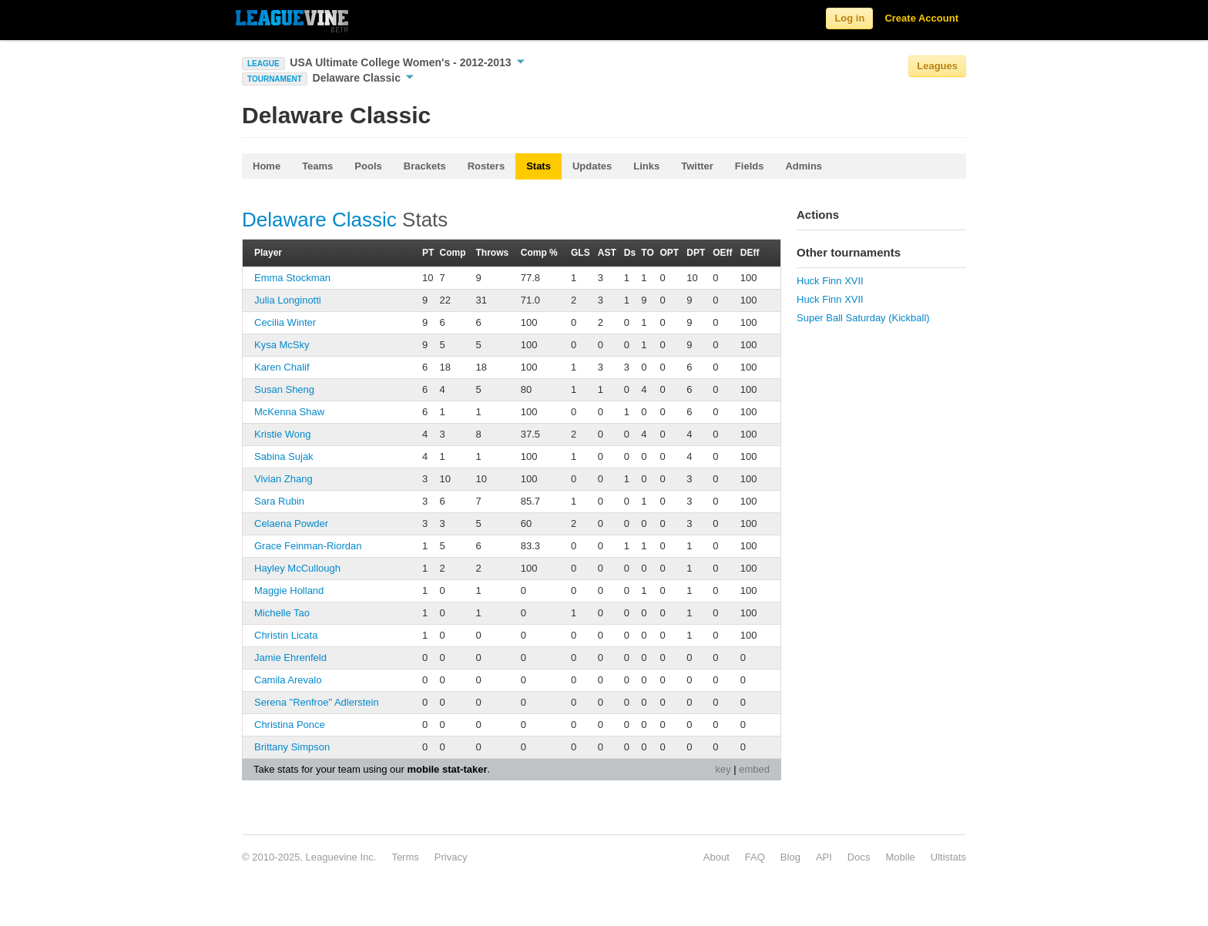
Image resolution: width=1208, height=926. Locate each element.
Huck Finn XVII (830, 281)
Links (646, 166)
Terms (404, 857)
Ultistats (948, 857)
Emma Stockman (292, 278)
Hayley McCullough (297, 568)
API (824, 857)
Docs (859, 857)
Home (266, 166)
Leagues (937, 66)
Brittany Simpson (292, 747)
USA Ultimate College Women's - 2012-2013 (407, 62)
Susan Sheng (284, 389)
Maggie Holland (289, 590)
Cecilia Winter (285, 322)
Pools (367, 166)
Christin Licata (285, 635)
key (722, 769)
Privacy (451, 857)
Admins (803, 166)
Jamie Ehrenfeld (290, 657)
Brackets (425, 166)
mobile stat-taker (447, 769)
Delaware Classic (363, 78)
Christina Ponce (289, 724)
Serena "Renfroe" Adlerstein (316, 702)
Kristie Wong (282, 434)
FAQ (755, 857)
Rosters (486, 166)
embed (754, 769)
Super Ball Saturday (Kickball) (863, 318)
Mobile (899, 857)
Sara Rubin (279, 501)
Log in (849, 18)
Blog (790, 857)
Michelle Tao (282, 613)
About (716, 857)
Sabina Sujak (284, 456)
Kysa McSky (282, 345)
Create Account (921, 18)
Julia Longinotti (287, 300)
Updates (592, 166)
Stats (538, 166)
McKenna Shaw (289, 412)
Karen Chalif (282, 367)
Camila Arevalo (287, 680)
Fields (749, 166)
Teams (317, 166)
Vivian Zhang (283, 479)
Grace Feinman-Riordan (307, 546)
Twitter (697, 166)
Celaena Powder (291, 523)
